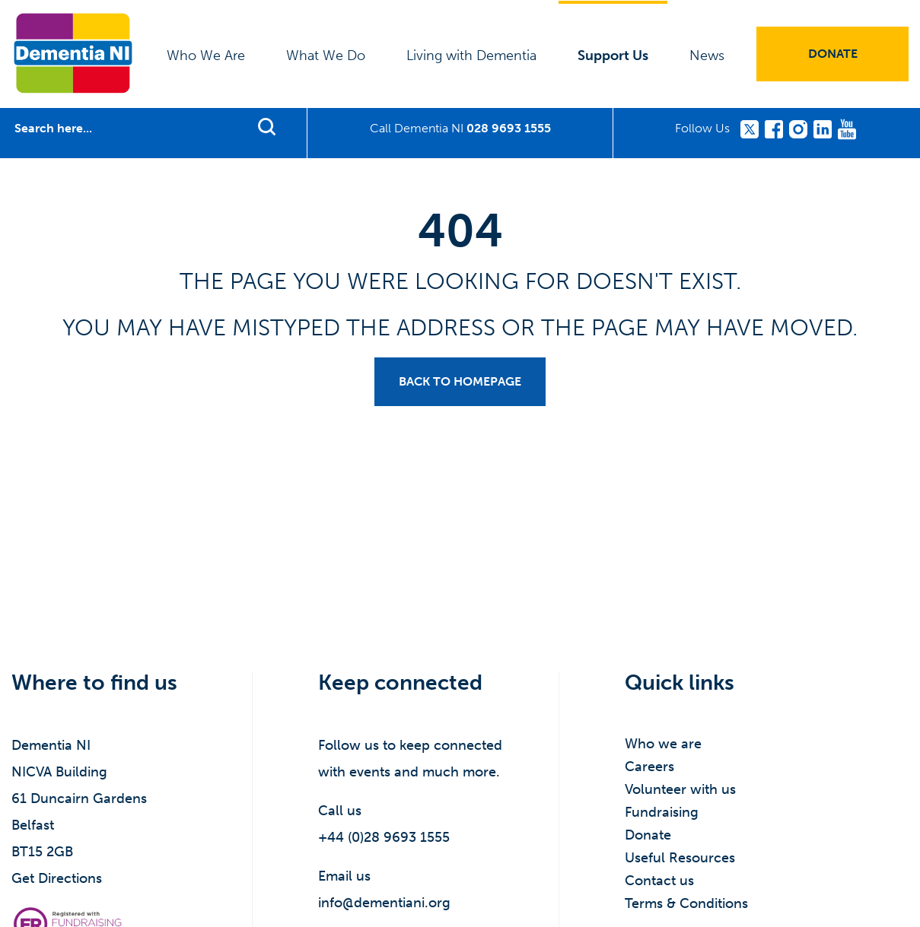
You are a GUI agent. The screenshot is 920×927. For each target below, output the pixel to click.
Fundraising (662, 812)
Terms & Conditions (686, 903)
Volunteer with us (680, 789)
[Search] (124, 128)
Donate (833, 53)
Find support (266, 126)
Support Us (613, 55)
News (706, 55)
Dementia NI (73, 53)
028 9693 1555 (508, 128)
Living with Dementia (471, 55)
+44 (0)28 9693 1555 (384, 837)
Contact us (659, 880)
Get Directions (56, 878)
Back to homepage (460, 381)
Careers (649, 766)
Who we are (663, 743)
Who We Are (206, 55)
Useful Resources (680, 857)
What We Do (325, 55)
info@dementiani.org (384, 902)
